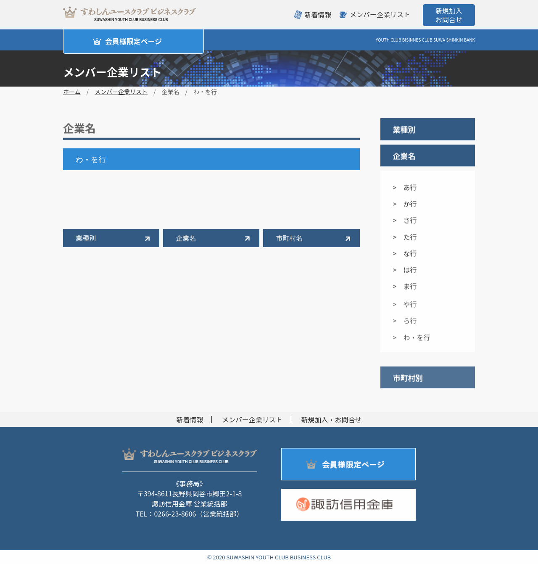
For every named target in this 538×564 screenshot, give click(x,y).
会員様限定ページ (133, 41)
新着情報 (317, 14)
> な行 (405, 253)
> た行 (405, 237)
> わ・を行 (411, 340)
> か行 (405, 204)
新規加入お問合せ (448, 14)
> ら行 (405, 323)
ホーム (72, 91)
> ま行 (405, 286)
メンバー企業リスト (380, 14)
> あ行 (405, 187)
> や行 (405, 307)
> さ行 (405, 221)
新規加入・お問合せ (331, 419)
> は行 (405, 270)
